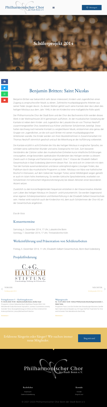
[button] (53, 7)
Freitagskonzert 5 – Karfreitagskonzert (17, 299)
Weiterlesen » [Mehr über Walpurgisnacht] (59, 315)
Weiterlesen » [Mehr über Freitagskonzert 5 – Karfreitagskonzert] (5, 315)
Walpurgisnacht (61, 299)
